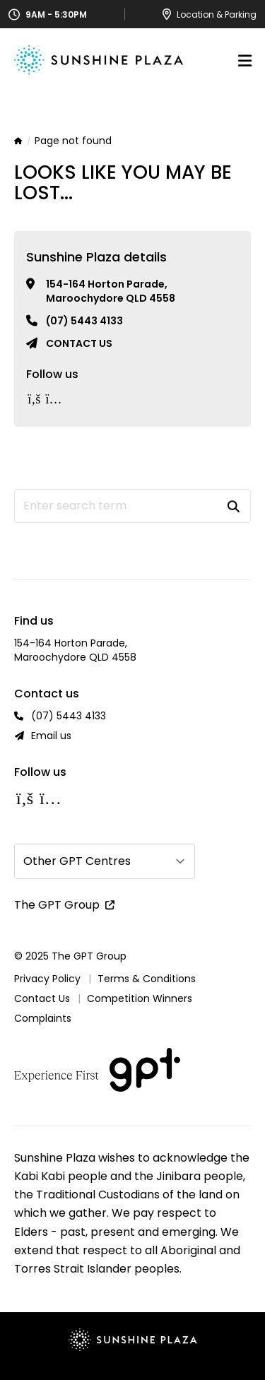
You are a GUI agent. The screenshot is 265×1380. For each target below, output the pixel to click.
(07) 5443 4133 (84, 321)
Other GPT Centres (77, 861)
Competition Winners (139, 998)
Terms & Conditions (147, 979)
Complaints (42, 1018)
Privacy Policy (47, 979)
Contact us (79, 343)
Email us (51, 736)
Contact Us (42, 998)
